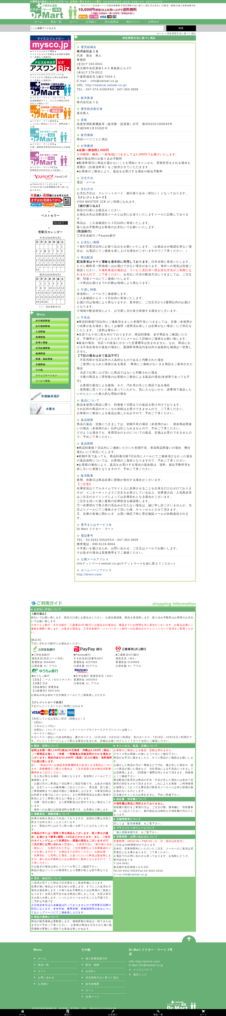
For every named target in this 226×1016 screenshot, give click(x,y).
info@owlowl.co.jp (135, 874)
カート (74, 21)
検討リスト (133, 21)
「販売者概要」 (134, 823)
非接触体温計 (50, 396)
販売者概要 (114, 5)
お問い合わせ (46, 977)
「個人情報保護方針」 (127, 832)
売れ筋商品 (111, 21)
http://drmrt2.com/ (148, 961)
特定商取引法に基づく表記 (136, 5)
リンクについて (143, 969)
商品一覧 (56, 21)
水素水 (50, 408)
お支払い (157, 5)
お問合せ (153, 21)
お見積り (91, 21)
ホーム (38, 21)
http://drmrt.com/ (89, 574)
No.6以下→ (60, 223)
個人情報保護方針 (187, 5)
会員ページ (100, 5)
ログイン (87, 5)
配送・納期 (169, 5)
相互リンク (140, 974)
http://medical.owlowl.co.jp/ (106, 85)
